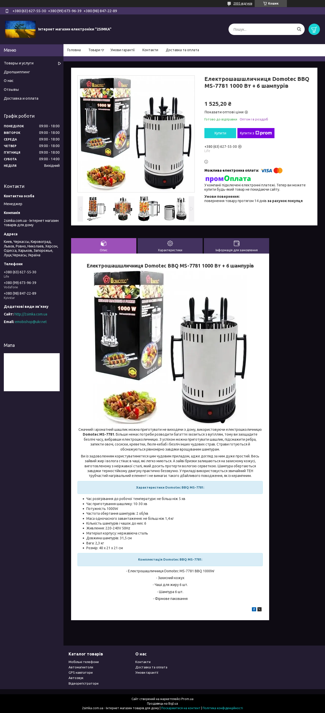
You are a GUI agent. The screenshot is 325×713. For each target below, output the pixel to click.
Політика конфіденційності (223, 708)
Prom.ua (187, 699)
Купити (220, 133)
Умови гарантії (122, 50)
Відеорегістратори (84, 683)
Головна (74, 50)
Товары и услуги (19, 63)
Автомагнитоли (81, 667)
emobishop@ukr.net (31, 322)
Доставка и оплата (21, 98)
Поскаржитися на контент (180, 708)
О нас (8, 80)
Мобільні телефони (84, 662)
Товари (94, 50)
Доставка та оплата (182, 50)
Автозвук (76, 678)
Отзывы (11, 89)
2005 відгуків (242, 3)
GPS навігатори (81, 672)
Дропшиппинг (17, 72)
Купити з (256, 133)
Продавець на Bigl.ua (162, 703)
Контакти (150, 50)
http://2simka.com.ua (30, 314)
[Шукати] (299, 29)
